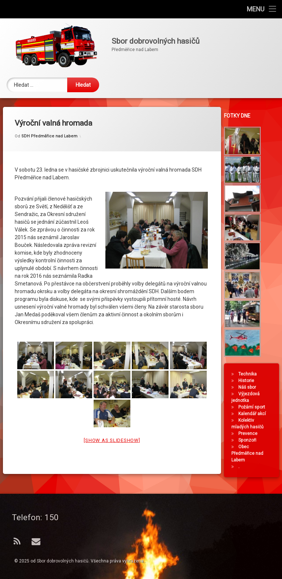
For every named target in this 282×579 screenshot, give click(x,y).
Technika (250, 374)
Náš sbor (249, 387)
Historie (249, 380)
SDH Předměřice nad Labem (49, 119)
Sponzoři (250, 440)
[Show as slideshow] (112, 423)
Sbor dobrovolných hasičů (62, 561)
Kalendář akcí (254, 413)
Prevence (250, 433)
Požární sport (254, 407)
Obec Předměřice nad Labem (250, 453)
